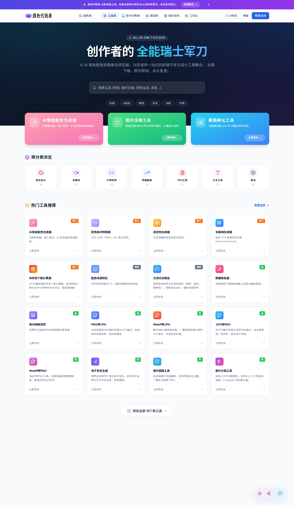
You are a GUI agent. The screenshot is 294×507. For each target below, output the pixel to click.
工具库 (109, 15)
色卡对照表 (131, 15)
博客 (246, 15)
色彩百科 (171, 15)
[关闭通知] (208, 4)
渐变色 (152, 15)
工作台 (191, 15)
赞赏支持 (260, 15)
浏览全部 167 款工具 (147, 411)
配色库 (87, 15)
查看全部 (261, 205)
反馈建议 (190, 4)
